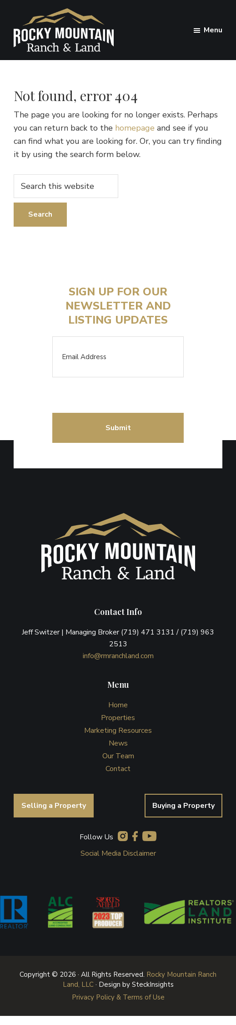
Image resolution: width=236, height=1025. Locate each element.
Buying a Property (183, 806)
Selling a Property (53, 806)
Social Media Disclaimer (118, 853)
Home (118, 705)
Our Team (118, 756)
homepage (135, 127)
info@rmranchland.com (118, 656)
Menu (213, 30)
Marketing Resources (118, 731)
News (118, 743)
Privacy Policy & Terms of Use (118, 997)
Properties (118, 718)
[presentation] (121, 395)
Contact (118, 769)
